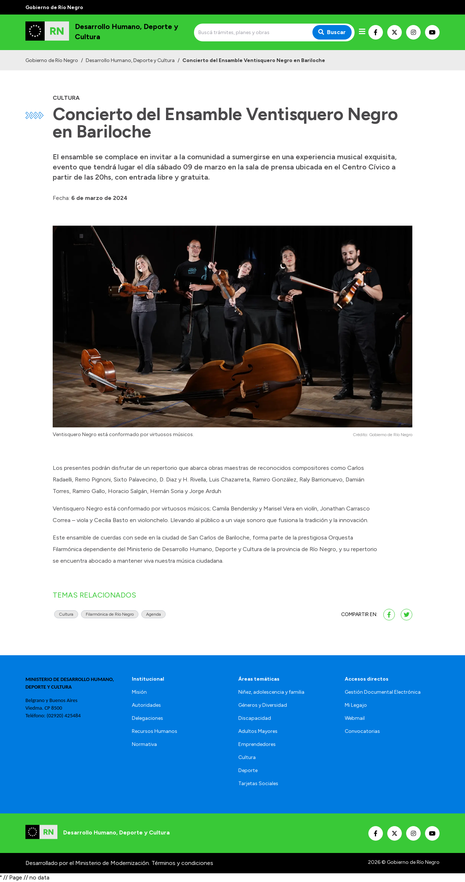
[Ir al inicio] (108, 32)
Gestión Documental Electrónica (383, 692)
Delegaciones (147, 718)
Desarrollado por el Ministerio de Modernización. (87, 863)
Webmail (355, 718)
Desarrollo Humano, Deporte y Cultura (130, 60)
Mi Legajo (356, 705)
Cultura (247, 757)
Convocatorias (362, 731)
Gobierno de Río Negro (51, 60)
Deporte (248, 770)
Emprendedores (257, 744)
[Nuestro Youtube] (432, 32)
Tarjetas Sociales (258, 783)
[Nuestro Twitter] (394, 32)
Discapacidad (254, 718)
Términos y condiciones (182, 863)
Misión (139, 692)
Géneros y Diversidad (262, 705)
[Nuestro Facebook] (375, 32)
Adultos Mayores (258, 731)
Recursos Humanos (154, 731)
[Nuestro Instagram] (413, 32)
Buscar (332, 32)
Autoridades (146, 705)
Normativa (144, 744)
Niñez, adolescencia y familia (271, 692)
